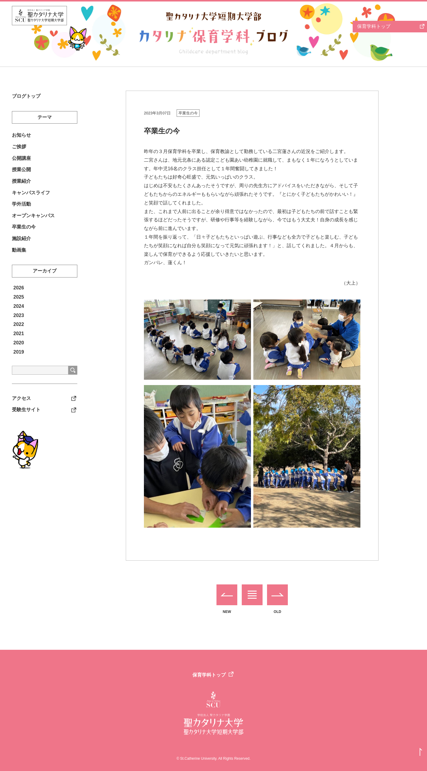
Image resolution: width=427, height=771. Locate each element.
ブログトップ (26, 96)
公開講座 (21, 160)
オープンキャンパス (33, 220)
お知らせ (21, 136)
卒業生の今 (188, 113)
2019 (18, 359)
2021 (18, 341)
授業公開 (21, 172)
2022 (18, 332)
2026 (18, 295)
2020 (18, 350)
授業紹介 (21, 184)
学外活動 (21, 208)
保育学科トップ (209, 674)
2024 (18, 313)
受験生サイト (26, 418)
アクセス (21, 406)
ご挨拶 (19, 148)
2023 (18, 323)
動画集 (19, 257)
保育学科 (373, 26)
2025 (18, 304)
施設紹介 (21, 245)
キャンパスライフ (31, 196)
